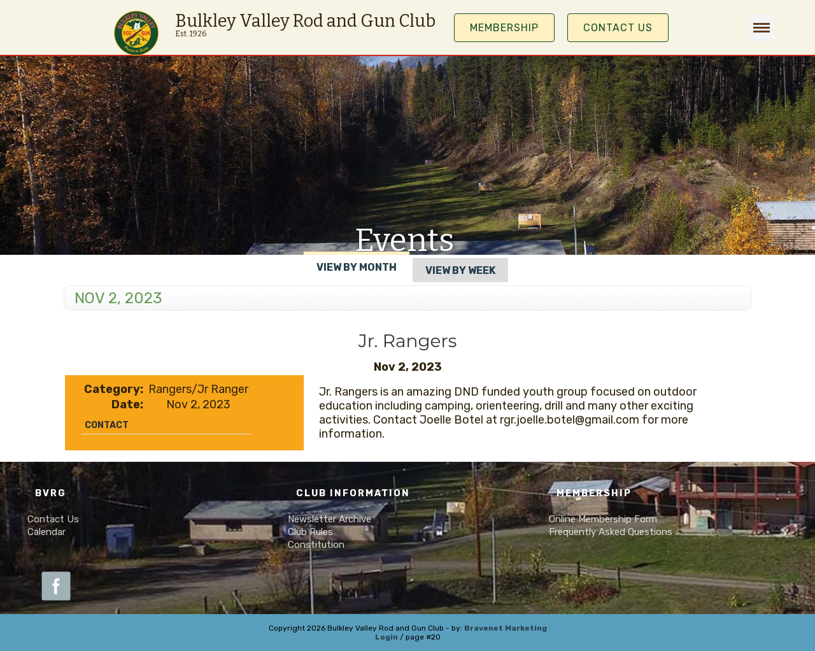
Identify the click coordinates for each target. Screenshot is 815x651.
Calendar (46, 532)
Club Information (353, 493)
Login (386, 637)
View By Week (460, 270)
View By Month (356, 267)
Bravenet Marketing (505, 628)
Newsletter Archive (329, 519)
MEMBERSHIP (504, 28)
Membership (594, 493)
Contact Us (618, 28)
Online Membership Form (603, 519)
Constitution (316, 544)
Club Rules (310, 532)
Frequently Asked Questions (610, 532)
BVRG (50, 493)
